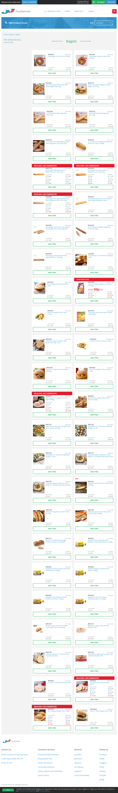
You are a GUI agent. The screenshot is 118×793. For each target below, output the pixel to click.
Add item (52, 73)
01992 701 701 (6, 763)
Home (6, 35)
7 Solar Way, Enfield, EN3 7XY (12, 759)
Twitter (102, 759)
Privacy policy (44, 791)
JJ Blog (101, 779)
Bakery (11, 35)
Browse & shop (53, 11)
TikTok (101, 767)
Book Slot (78, 11)
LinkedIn (102, 771)
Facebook (102, 754)
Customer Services (46, 749)
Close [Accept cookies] (8, 790)
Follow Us (103, 749)
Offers (67, 11)
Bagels (17, 35)
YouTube (102, 775)
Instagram (103, 763)
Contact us (6, 749)
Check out (111, 2)
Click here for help (83, 2)
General (78, 749)
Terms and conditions (27, 791)
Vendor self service (45, 763)
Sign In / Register (29, 2)
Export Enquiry (43, 775)
